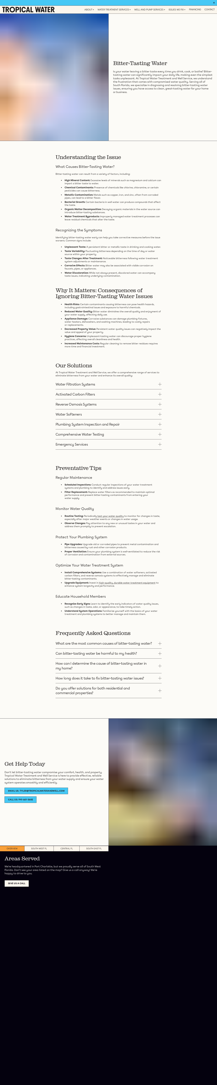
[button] (109, 384)
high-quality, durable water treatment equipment (127, 582)
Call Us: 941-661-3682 (20, 799)
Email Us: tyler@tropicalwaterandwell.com (36, 791)
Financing (195, 9)
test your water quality (110, 516)
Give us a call (16, 883)
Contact (209, 9)
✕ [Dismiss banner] (214, 2)
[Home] (28, 9)
